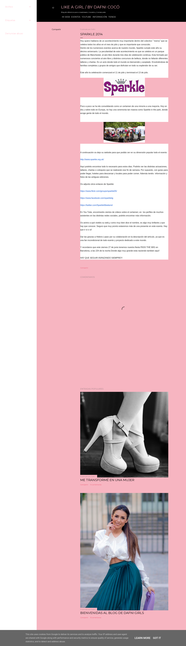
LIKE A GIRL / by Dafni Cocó (90, 7)
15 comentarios (95, 617)
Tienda (111, 17)
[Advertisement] (124, 363)
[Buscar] (167, 8)
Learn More (142, 638)
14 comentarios (95, 485)
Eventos (74, 17)
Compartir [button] (56, 29)
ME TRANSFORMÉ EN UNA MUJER (107, 480)
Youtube (85, 17)
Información (99, 17)
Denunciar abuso (14, 33)
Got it (157, 638)
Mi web (65, 17)
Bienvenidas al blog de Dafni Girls (112, 613)
